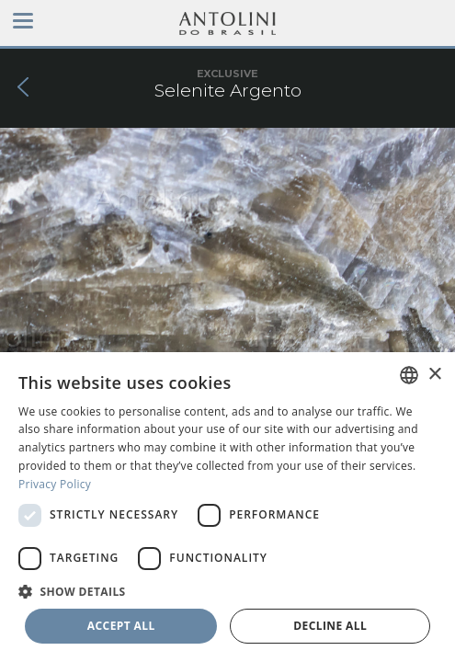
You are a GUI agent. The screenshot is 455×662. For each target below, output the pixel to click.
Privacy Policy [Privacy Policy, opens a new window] (54, 484)
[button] (227, 590)
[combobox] (409, 375)
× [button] (434, 375)
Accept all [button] (121, 625)
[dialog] (227, 507)
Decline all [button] (330, 625)
